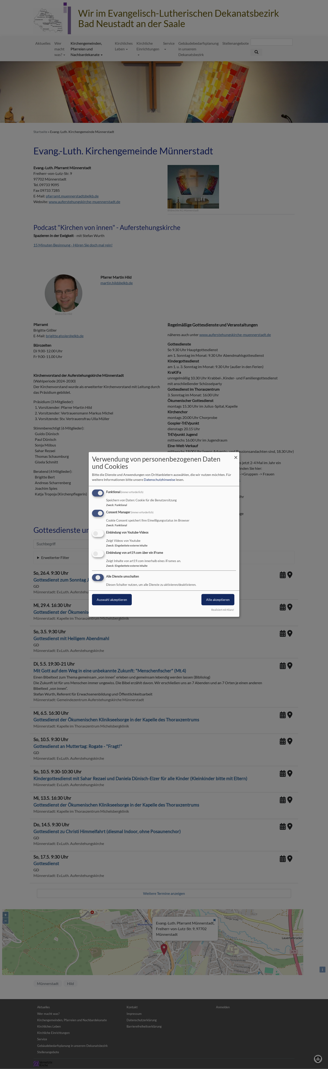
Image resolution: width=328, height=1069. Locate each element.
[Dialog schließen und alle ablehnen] (235, 455)
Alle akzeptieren (218, 599)
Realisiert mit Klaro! (222, 609)
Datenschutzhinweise (159, 480)
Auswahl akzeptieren (112, 599)
